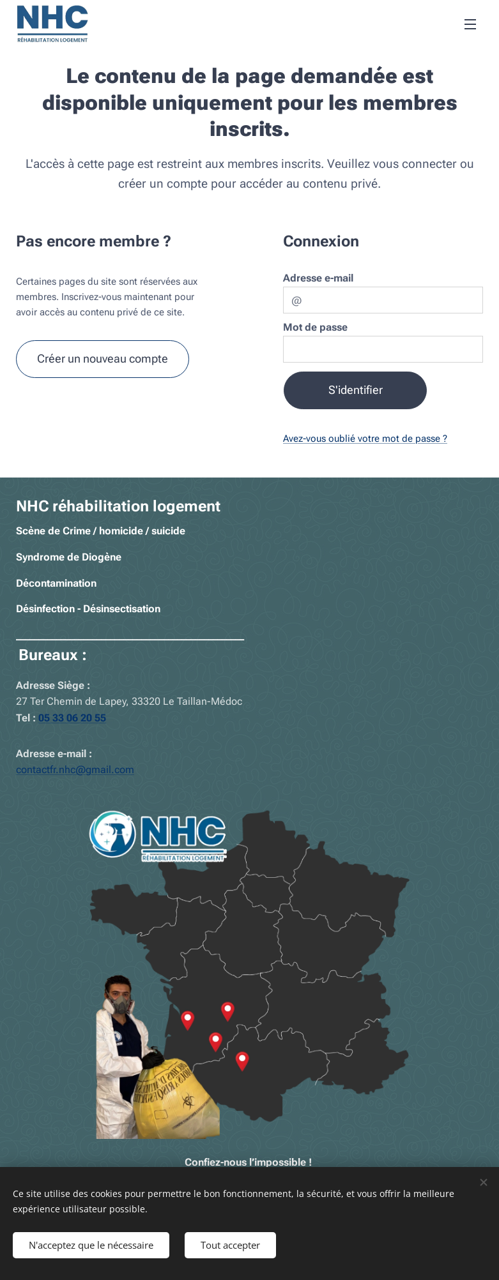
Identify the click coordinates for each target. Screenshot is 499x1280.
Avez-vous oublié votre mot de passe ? (365, 438)
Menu (470, 24)
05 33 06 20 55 (72, 718)
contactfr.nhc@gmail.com (75, 770)
